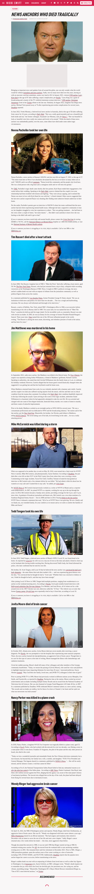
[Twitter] (61, 3)
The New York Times (23, 286)
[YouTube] (55, 3)
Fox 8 (22, 747)
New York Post (29, 413)
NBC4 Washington (17, 836)
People (58, 98)
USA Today (60, 484)
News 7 (64, 117)
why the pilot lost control (19, 770)
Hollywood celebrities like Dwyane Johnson (25, 586)
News (27, 3)
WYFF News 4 (19, 488)
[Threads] (74, 3)
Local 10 (29, 561)
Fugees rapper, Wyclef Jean (25, 591)
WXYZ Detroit (21, 416)
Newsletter (86, 3)
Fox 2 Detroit (75, 375)
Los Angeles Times (36, 298)
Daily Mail (40, 114)
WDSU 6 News (60, 761)
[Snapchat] (71, 3)
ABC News (54, 770)
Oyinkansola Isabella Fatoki (20, 18)
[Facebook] (51, 3)
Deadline (14, 107)
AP (36, 847)
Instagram (28, 864)
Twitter (29, 103)
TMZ (15, 189)
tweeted (19, 672)
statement (36, 182)
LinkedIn (79, 370)
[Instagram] (58, 3)
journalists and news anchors (32, 93)
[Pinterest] (64, 3)
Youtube (80, 172)
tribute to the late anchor (69, 498)
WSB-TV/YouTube (77, 646)
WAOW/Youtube (78, 466)
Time (30, 317)
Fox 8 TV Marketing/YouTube (74, 739)
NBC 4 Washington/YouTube (74, 826)
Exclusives (35, 3)
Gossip (43, 3)
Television (14, 9)
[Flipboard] (68, 3)
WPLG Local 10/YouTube (75, 553)
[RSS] (78, 3)
